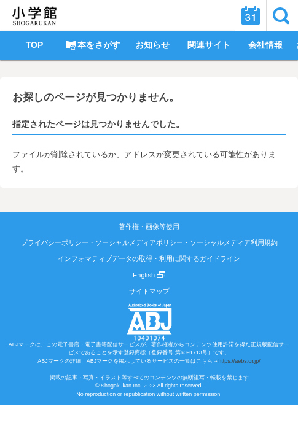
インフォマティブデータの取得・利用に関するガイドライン (149, 258)
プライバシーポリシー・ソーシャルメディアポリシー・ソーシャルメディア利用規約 (149, 242)
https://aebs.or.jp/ (239, 361)
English (149, 275)
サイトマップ (149, 291)
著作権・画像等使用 (149, 226)
